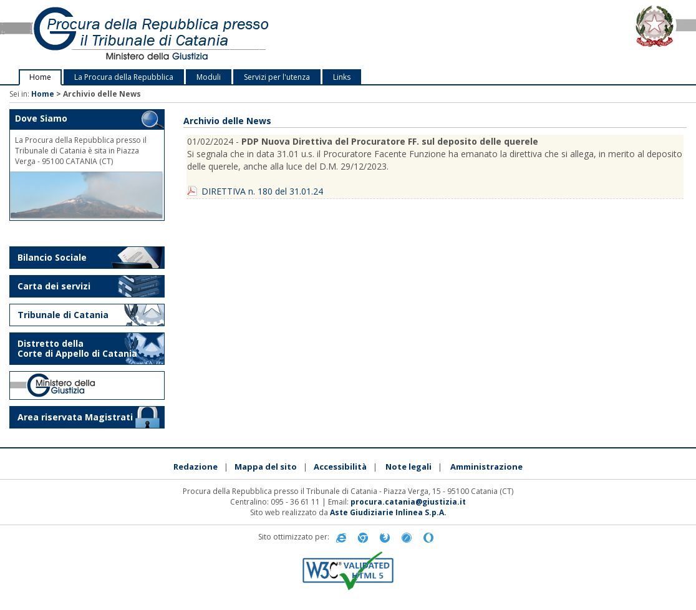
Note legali (408, 466)
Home (40, 77)
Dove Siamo (41, 118)
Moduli (208, 77)
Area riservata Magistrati (75, 417)
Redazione (195, 466)
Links (341, 77)
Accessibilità (340, 466)
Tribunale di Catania (63, 315)
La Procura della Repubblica (123, 77)
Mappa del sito (265, 466)
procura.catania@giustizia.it (408, 501)
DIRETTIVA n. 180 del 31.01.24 (262, 191)
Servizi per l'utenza (277, 77)
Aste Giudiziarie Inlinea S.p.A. (388, 512)
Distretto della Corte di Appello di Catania (77, 348)
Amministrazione (486, 466)
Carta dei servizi (53, 286)
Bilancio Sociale (52, 257)
